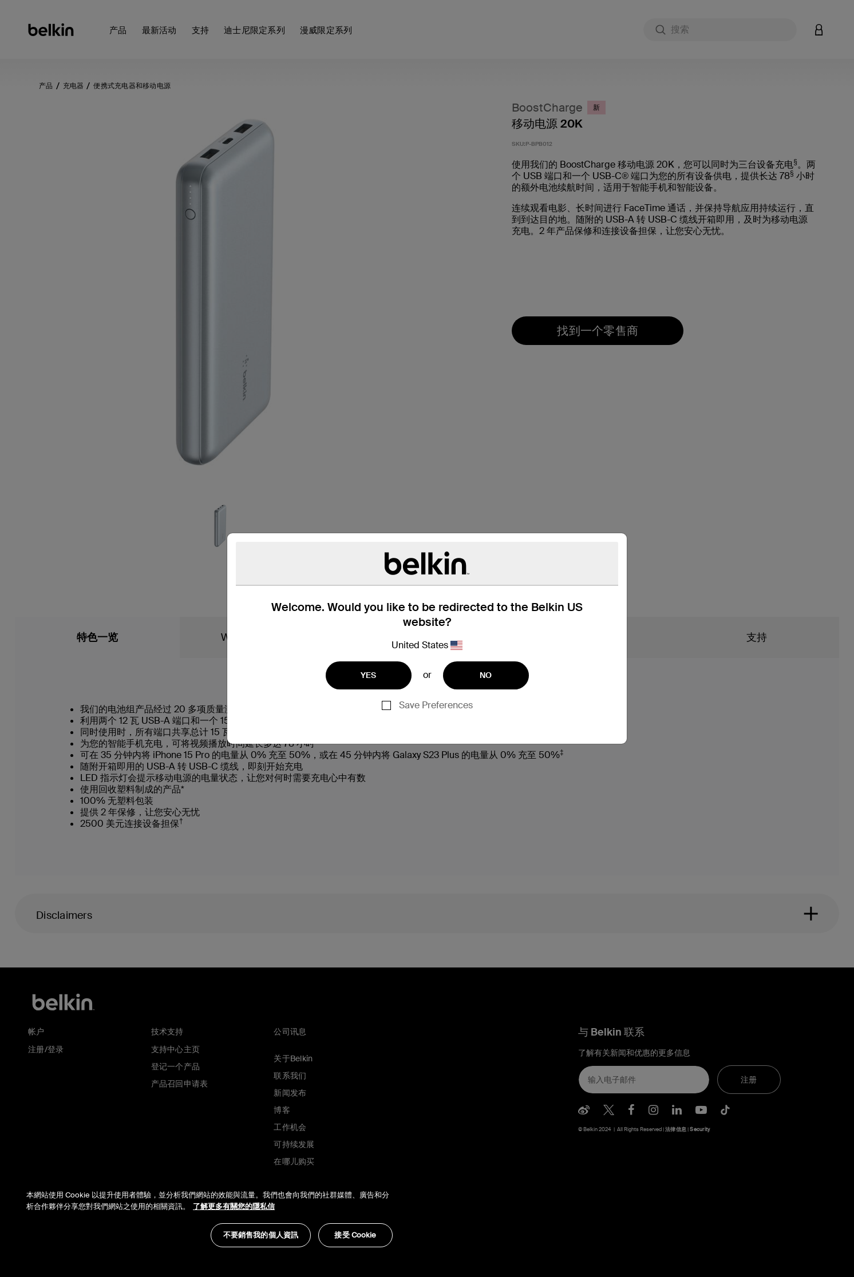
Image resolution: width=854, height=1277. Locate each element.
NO (486, 675)
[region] (209, 1213)
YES (369, 675)
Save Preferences (436, 705)
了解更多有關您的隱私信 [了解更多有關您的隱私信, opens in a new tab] (234, 1206)
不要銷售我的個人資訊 (260, 1235)
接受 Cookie (355, 1235)
